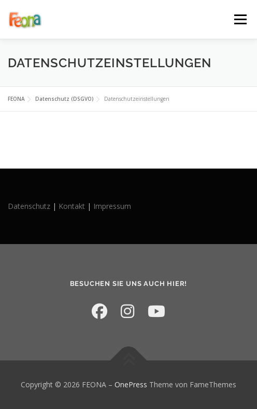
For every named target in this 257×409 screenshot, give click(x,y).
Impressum (112, 206)
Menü (239, 19)
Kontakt (72, 206)
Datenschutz (30, 206)
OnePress (131, 384)
